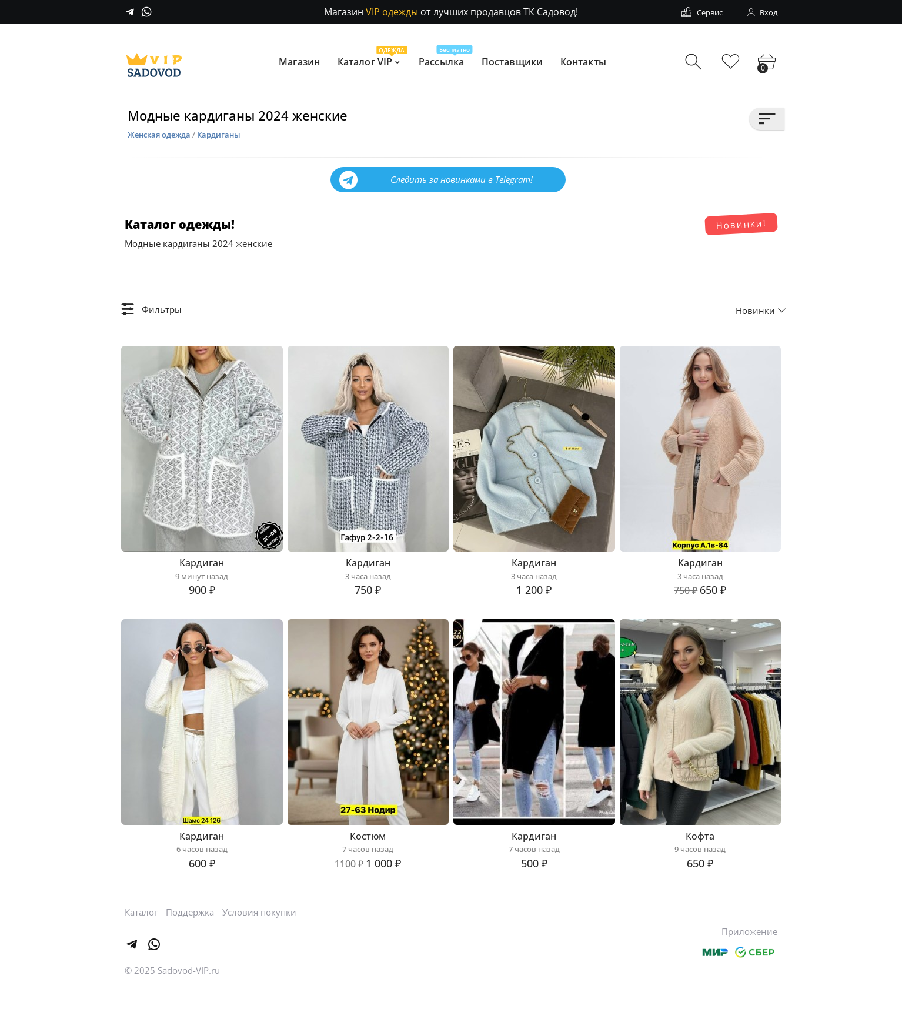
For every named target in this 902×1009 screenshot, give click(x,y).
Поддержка (190, 932)
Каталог (141, 932)
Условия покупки (259, 932)
